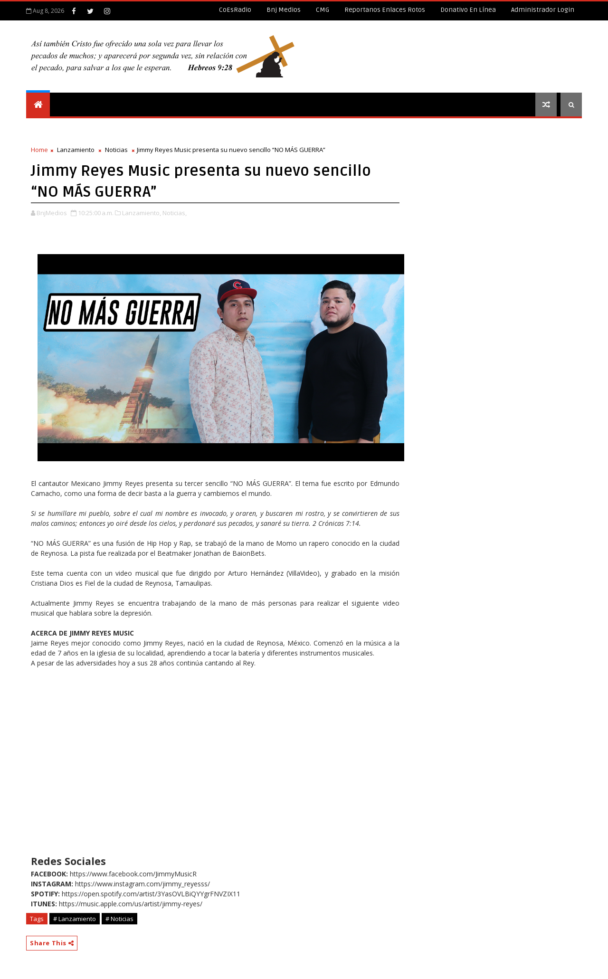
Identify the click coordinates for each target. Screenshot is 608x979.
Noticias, (174, 213)
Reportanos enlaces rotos (384, 10)
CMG (322, 10)
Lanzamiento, (141, 213)
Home (39, 149)
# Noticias (119, 918)
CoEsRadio (235, 10)
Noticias (116, 149)
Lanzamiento (76, 149)
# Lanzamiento (74, 918)
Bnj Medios (283, 10)
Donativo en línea (468, 10)
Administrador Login (542, 10)
